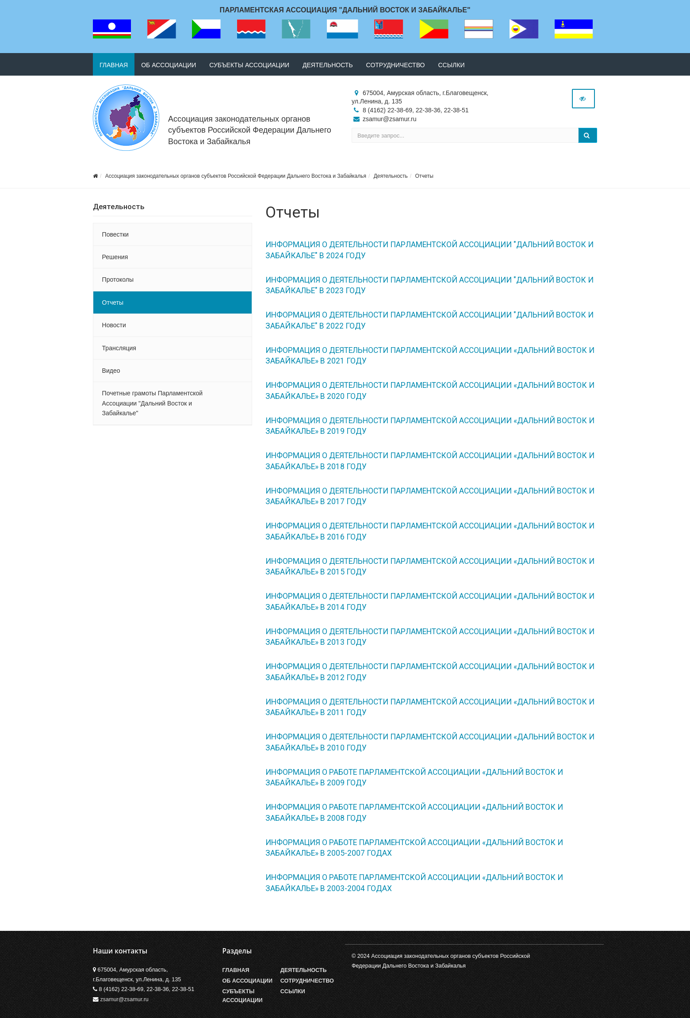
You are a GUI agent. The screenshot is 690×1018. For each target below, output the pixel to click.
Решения (115, 256)
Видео (111, 370)
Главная (114, 65)
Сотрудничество (395, 65)
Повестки (115, 234)
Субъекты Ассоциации (242, 995)
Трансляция (119, 348)
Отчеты (424, 176)
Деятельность (328, 65)
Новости (114, 325)
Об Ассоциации (247, 981)
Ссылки (451, 65)
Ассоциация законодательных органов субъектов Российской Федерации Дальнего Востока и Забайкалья (249, 130)
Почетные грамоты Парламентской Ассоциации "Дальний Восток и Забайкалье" (152, 403)
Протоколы (118, 279)
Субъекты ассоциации (249, 65)
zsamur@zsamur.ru (124, 999)
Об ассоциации (168, 65)
